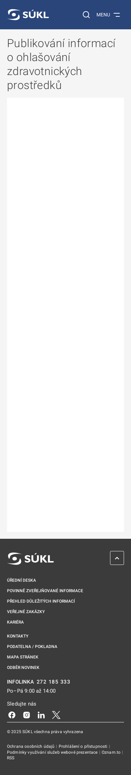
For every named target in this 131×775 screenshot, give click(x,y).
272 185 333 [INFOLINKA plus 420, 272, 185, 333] (54, 682)
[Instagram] (26, 714)
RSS (10, 757)
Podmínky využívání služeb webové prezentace (53, 752)
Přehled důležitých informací (41, 601)
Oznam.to (112, 752)
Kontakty (17, 636)
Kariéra (15, 622)
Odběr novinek (23, 667)
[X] (56, 714)
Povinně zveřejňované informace (45, 590)
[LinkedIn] (41, 714)
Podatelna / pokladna (32, 646)
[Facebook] (12, 714)
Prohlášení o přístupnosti (84, 746)
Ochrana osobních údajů (31, 746)
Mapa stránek (22, 657)
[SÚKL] (28, 14)
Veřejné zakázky (26, 611)
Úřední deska (21, 580)
